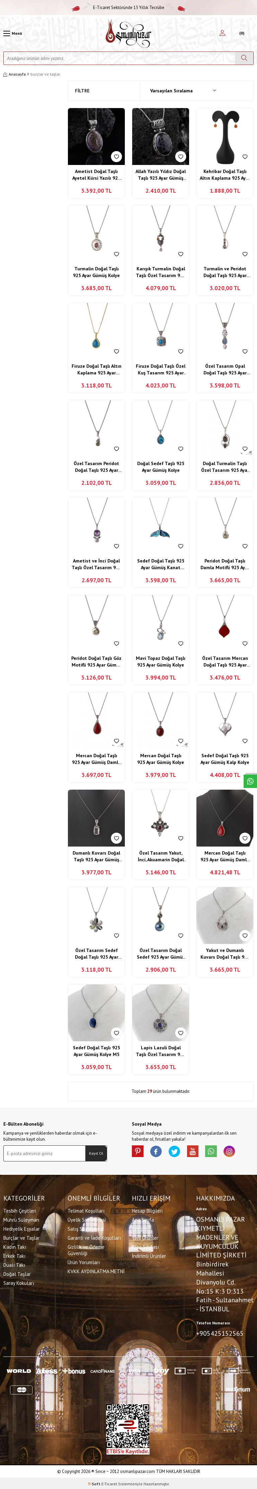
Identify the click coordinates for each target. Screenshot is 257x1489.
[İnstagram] (239, 1152)
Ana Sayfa (143, 1219)
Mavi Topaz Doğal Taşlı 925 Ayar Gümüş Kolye (160, 661)
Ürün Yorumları (84, 1261)
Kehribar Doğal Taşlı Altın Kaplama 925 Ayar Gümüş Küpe (225, 174)
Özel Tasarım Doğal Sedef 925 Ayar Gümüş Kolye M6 (161, 953)
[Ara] (244, 58)
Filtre (82, 91)
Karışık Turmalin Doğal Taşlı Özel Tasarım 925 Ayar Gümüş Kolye (160, 272)
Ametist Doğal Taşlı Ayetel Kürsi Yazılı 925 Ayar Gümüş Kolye (96, 174)
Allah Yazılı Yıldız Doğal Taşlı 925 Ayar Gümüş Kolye (161, 174)
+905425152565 (220, 1332)
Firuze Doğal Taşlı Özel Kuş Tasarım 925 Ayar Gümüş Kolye (160, 369)
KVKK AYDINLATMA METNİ (96, 1270)
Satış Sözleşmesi (85, 1228)
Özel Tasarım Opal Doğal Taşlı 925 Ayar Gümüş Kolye (225, 369)
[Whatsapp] (219, 1152)
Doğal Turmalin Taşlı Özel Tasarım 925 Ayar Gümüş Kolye (225, 466)
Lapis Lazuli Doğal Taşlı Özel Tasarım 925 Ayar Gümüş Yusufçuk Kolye (160, 1051)
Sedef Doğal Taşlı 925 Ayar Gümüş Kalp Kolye (224, 759)
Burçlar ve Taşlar (21, 1237)
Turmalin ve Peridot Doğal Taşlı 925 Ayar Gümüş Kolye (225, 272)
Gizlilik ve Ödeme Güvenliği (86, 1249)
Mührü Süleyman (21, 1219)
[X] (178, 1152)
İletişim (139, 1228)
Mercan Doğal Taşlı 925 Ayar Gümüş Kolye (160, 759)
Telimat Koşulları (86, 1210)
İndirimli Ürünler (149, 1255)
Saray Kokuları (18, 1282)
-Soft (94, 1482)
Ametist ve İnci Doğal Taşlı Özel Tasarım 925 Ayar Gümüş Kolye (96, 564)
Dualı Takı (14, 1264)
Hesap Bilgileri (147, 1210)
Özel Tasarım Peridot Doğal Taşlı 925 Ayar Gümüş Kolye (96, 466)
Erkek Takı (14, 1255)
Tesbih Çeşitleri (19, 1210)
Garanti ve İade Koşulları (94, 1237)
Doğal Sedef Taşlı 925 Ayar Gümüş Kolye (160, 466)
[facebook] (158, 1152)
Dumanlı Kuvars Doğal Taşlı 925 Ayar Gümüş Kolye (96, 856)
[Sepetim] (241, 33)
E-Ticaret (109, 1482)
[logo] (128, 33)
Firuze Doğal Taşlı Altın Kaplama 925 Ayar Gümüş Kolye (96, 369)
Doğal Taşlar (17, 1273)
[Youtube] (198, 1152)
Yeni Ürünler (145, 1237)
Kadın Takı (14, 1246)
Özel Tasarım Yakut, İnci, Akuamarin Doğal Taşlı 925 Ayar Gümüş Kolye (161, 856)
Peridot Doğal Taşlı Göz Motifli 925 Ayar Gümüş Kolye (96, 661)
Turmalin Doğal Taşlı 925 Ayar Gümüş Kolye (96, 272)
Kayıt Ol (96, 1153)
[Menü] (12, 33)
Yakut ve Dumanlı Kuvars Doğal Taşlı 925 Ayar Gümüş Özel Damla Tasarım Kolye (225, 953)
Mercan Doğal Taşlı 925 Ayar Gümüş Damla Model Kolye (96, 759)
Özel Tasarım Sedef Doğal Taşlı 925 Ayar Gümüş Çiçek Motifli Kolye (96, 953)
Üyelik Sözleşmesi (87, 1219)
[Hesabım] (222, 33)
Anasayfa (14, 74)
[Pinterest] (138, 1152)
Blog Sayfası (145, 1246)
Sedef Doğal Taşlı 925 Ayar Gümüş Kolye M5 (96, 1051)
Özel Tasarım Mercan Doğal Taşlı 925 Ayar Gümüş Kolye (225, 661)
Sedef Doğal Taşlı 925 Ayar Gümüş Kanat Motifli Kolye (160, 564)
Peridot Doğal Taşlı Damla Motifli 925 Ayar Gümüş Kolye (224, 564)
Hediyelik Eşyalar (21, 1228)
